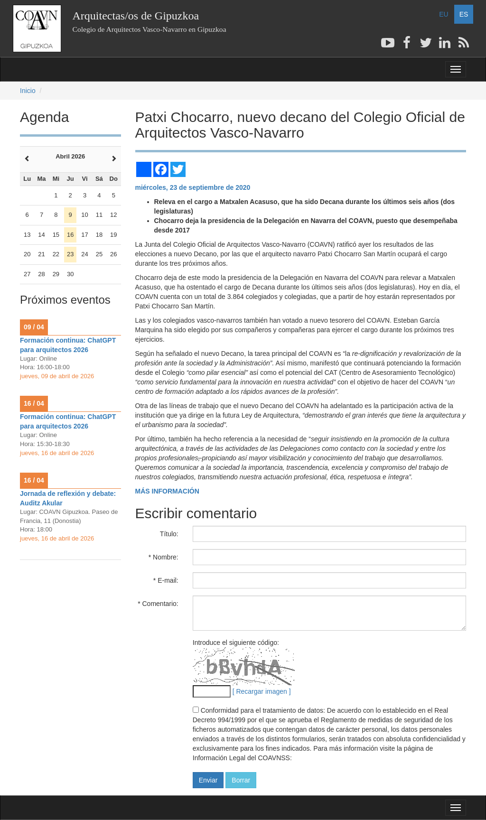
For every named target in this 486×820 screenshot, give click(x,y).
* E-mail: (165, 580)
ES (463, 14)
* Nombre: (163, 557)
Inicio (28, 90)
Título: (169, 534)
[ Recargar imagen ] (262, 691)
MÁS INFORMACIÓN (167, 491)
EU (443, 14)
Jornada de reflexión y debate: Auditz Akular (68, 498)
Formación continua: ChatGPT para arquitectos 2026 (68, 345)
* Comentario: (158, 603)
